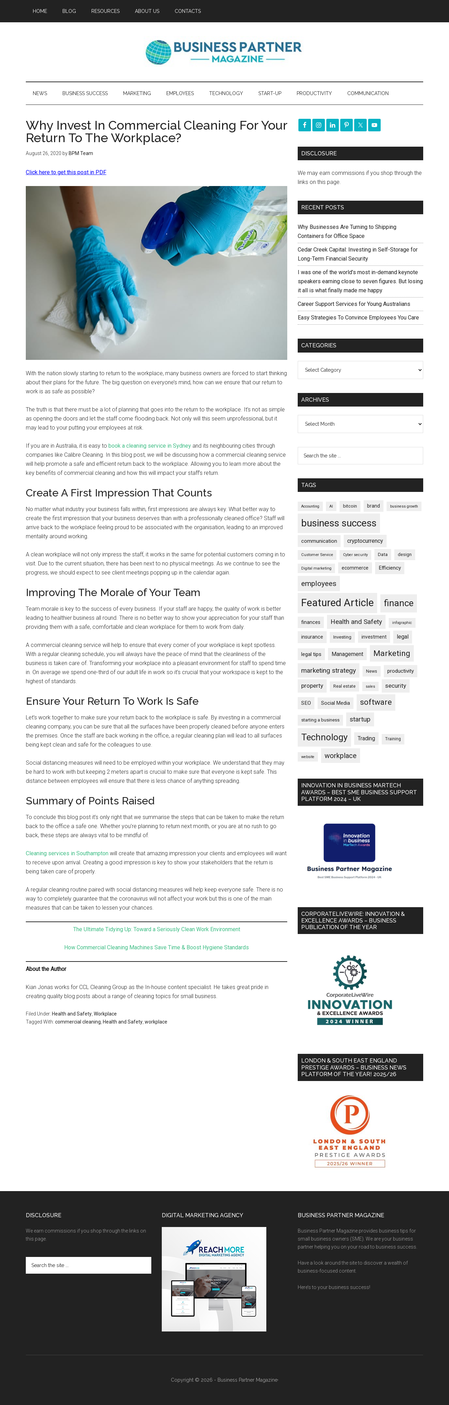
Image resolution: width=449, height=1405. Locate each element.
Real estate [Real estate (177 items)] (344, 686)
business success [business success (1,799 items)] (338, 523)
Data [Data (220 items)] (383, 554)
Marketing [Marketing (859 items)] (391, 653)
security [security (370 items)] (395, 685)
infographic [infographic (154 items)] (402, 622)
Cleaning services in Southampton (67, 853)
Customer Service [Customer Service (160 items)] (317, 555)
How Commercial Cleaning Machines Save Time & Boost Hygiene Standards (156, 947)
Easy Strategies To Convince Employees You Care (358, 317)
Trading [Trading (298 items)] (366, 738)
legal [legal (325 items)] (403, 636)
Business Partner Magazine (224, 52)
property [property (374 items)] (312, 685)
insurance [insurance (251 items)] (312, 637)
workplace (156, 1022)
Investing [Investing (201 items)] (342, 637)
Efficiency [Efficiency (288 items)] (390, 568)
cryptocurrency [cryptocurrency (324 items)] (365, 541)
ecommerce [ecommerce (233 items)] (355, 568)
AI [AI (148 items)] (331, 506)
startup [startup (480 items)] (360, 719)
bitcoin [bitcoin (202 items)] (350, 506)
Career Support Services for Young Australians (354, 304)
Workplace (105, 1014)
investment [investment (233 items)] (374, 637)
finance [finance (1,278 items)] (398, 603)
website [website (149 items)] (307, 757)
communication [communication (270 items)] (319, 541)
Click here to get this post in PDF (66, 172)
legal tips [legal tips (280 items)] (311, 654)
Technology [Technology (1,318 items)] (324, 737)
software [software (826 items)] (376, 702)
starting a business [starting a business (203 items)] (320, 720)
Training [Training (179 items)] (393, 738)
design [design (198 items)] (405, 554)
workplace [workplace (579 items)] (341, 755)
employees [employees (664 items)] (318, 583)
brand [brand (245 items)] (373, 506)
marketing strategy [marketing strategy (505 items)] (328, 670)
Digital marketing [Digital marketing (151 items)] (316, 568)
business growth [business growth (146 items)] (404, 506)
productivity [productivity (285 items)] (400, 671)
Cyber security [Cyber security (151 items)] (355, 555)
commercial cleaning (78, 1022)
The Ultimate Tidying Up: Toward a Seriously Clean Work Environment (156, 929)
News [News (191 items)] (371, 671)
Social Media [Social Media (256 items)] (335, 703)
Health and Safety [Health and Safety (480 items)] (356, 622)
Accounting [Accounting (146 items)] (310, 506)
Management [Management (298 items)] (347, 654)
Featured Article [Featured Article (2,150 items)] (337, 603)
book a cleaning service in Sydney (149, 445)
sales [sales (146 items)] (370, 686)
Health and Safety (72, 1014)
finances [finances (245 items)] (310, 622)
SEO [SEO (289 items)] (306, 703)
